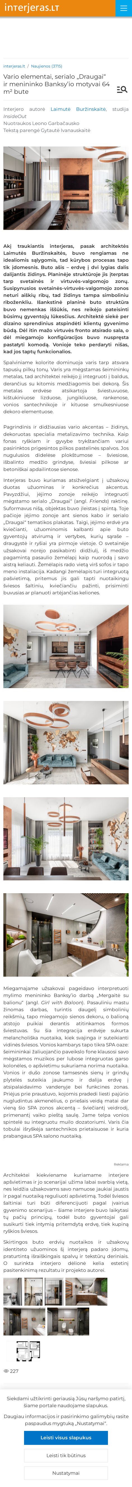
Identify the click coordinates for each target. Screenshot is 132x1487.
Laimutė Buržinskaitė (78, 109)
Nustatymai (66, 1473)
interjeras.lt (14, 66)
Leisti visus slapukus (66, 1437)
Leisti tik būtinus (66, 1455)
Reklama (121, 1164)
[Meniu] (123, 8)
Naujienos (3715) (46, 66)
